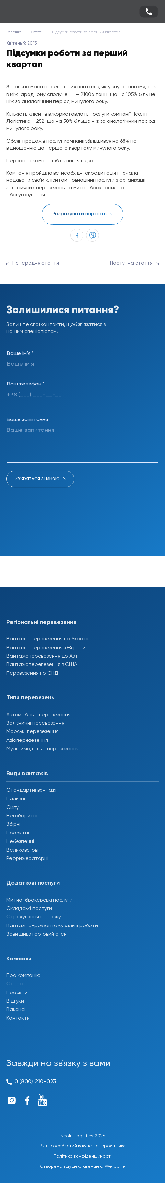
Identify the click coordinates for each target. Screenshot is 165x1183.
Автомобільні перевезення (38, 715)
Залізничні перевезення (35, 723)
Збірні (13, 824)
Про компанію (23, 975)
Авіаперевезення (27, 740)
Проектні (17, 833)
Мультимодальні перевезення (42, 749)
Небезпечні (20, 841)
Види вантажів (27, 773)
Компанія (18, 959)
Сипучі (14, 807)
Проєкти (17, 992)
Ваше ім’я (20, 353)
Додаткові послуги (33, 883)
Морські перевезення (32, 731)
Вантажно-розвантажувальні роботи (52, 925)
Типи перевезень (30, 698)
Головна (14, 32)
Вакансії (16, 1009)
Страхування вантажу (33, 917)
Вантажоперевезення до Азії (41, 656)
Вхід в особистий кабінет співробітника (83, 1146)
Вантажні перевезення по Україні (47, 639)
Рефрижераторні (27, 858)
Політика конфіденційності (82, 1156)
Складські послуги (29, 908)
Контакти (18, 1018)
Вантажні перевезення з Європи (46, 647)
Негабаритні (21, 816)
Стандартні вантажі (31, 790)
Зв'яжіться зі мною (37, 479)
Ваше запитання (27, 419)
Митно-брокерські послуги (39, 900)
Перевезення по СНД (32, 673)
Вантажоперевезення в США (41, 664)
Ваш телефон (25, 384)
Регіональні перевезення (41, 622)
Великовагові (22, 850)
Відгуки (15, 1001)
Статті (36, 32)
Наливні (15, 798)
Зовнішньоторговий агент (38, 934)
